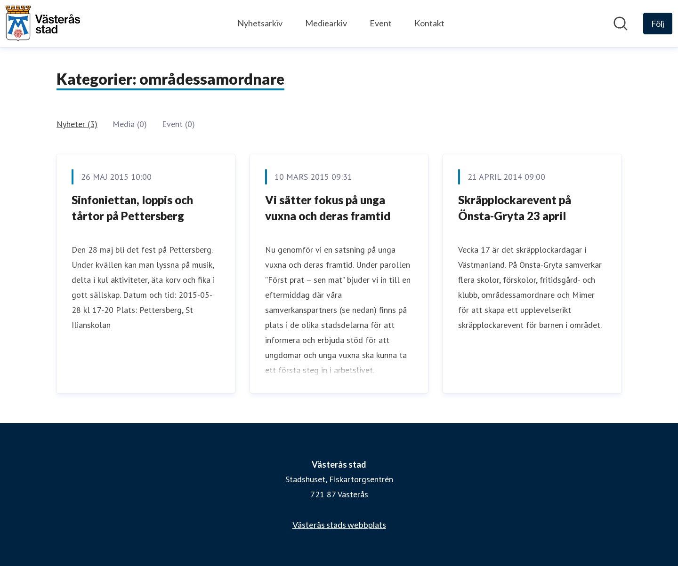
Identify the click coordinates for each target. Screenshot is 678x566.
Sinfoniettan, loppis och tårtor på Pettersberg (132, 208)
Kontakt (429, 23)
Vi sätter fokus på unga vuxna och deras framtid (327, 208)
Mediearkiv (326, 23)
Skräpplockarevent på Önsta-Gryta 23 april (514, 208)
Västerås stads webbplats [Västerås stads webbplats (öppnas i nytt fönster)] (339, 524)
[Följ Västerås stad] (657, 23)
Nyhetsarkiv (259, 23)
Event (381, 23)
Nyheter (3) (76, 124)
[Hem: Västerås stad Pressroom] (43, 23)
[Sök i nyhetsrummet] (620, 23)
